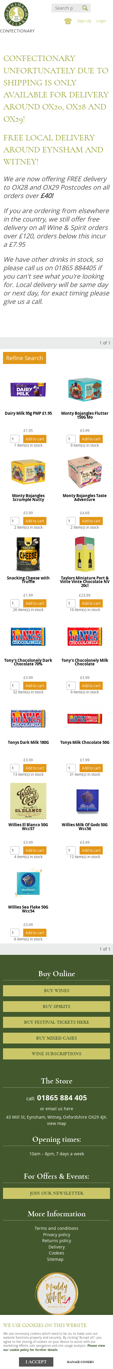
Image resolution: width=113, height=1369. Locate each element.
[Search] (64, 8)
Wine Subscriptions (56, 1053)
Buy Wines (56, 990)
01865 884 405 (61, 1097)
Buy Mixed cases (56, 1038)
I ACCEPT (36, 1362)
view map (56, 1123)
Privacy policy (56, 1234)
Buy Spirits (56, 1006)
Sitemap (55, 1259)
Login (101, 21)
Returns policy (56, 1240)
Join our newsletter (56, 1193)
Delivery (57, 1247)
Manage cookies (80, 1362)
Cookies (56, 1253)
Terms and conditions (56, 1228)
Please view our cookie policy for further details (54, 1347)
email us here (59, 1108)
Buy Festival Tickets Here (56, 1022)
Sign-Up (84, 21)
